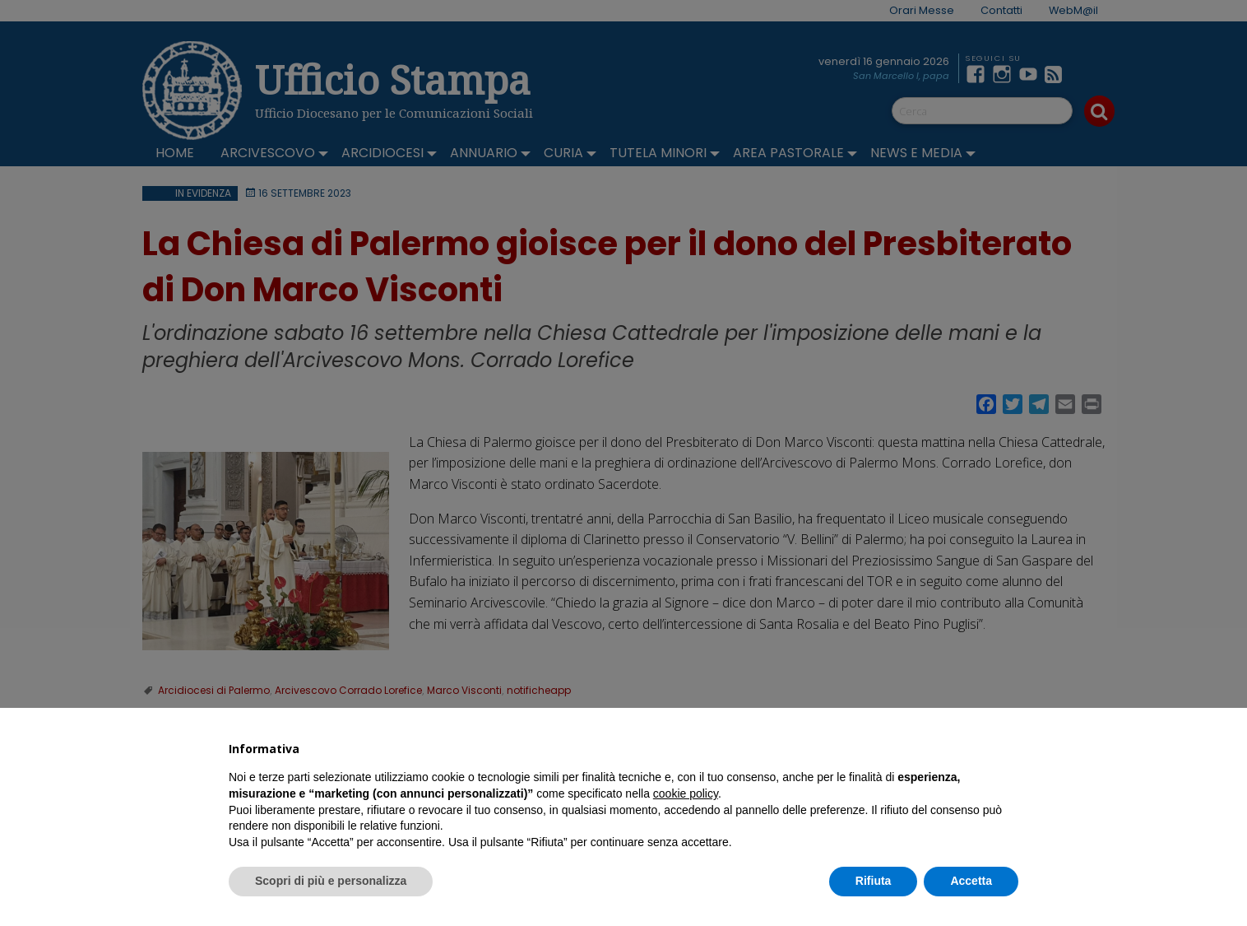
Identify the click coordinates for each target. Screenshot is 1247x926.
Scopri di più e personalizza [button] (330, 880)
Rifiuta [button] (873, 880)
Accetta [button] (971, 880)
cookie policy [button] (685, 793)
